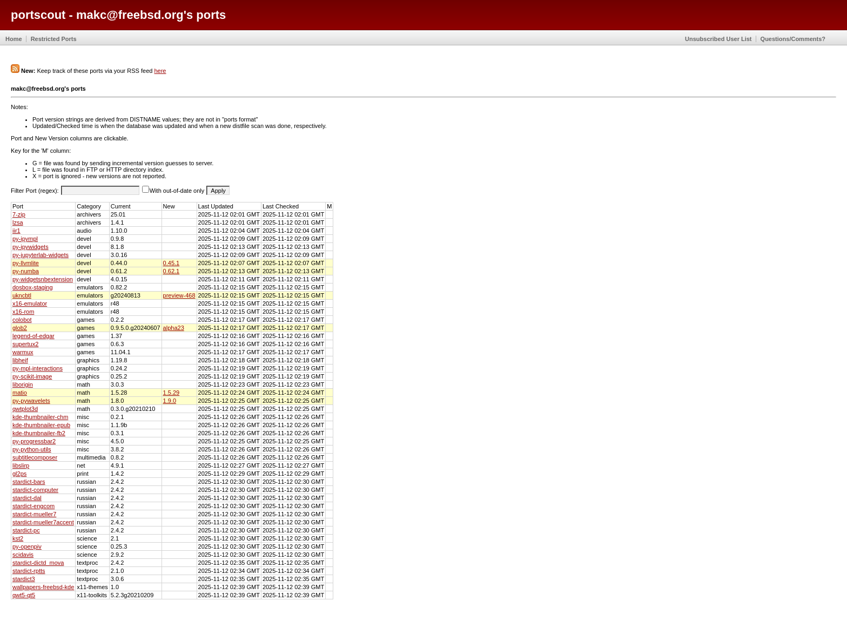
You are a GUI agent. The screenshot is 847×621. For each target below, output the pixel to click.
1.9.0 (169, 400)
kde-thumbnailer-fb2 (38, 433)
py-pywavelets (31, 400)
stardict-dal (27, 498)
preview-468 (179, 295)
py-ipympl (25, 238)
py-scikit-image (32, 376)
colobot (21, 319)
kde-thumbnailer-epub (41, 425)
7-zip (18, 214)
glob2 (19, 328)
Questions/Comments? (793, 39)
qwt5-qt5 (23, 595)
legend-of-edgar (33, 336)
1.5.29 (171, 392)
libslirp (20, 465)
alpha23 (173, 328)
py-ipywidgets (30, 247)
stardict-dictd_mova (38, 562)
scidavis (22, 554)
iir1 (16, 230)
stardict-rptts (28, 571)
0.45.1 (171, 263)
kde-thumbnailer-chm (40, 417)
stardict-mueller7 (34, 514)
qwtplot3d (25, 409)
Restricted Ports (54, 39)
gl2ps (19, 473)
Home (13, 39)
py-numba (25, 271)
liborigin (22, 384)
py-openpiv (27, 546)
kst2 (17, 538)
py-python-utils (31, 449)
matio (19, 392)
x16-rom (23, 311)
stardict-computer (35, 490)
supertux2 (25, 344)
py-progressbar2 (34, 441)
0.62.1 (171, 271)
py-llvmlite (25, 263)
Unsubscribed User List (718, 39)
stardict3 (23, 579)
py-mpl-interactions (37, 368)
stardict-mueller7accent (43, 522)
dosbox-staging (32, 287)
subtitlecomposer (34, 457)
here (160, 71)
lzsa (17, 222)
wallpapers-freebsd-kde (43, 587)
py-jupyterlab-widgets (40, 255)
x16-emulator (29, 303)
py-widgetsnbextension (42, 279)
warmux (22, 352)
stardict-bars (28, 481)
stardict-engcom (33, 506)
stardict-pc (26, 530)
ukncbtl (21, 295)
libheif (20, 360)
